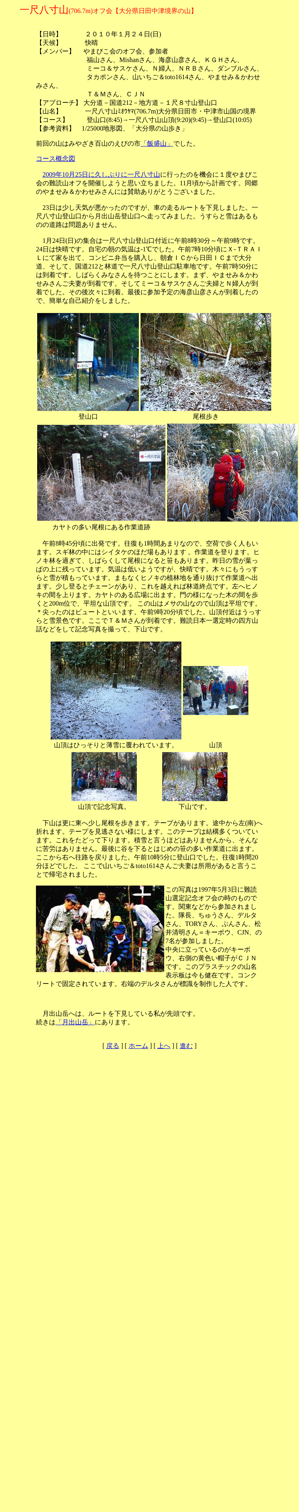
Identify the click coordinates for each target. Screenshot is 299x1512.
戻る (112, 1045)
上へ (163, 1045)
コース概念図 (55, 158)
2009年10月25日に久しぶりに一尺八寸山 (101, 174)
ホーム (138, 1045)
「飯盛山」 (157, 143)
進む (186, 1045)
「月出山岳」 (75, 1022)
